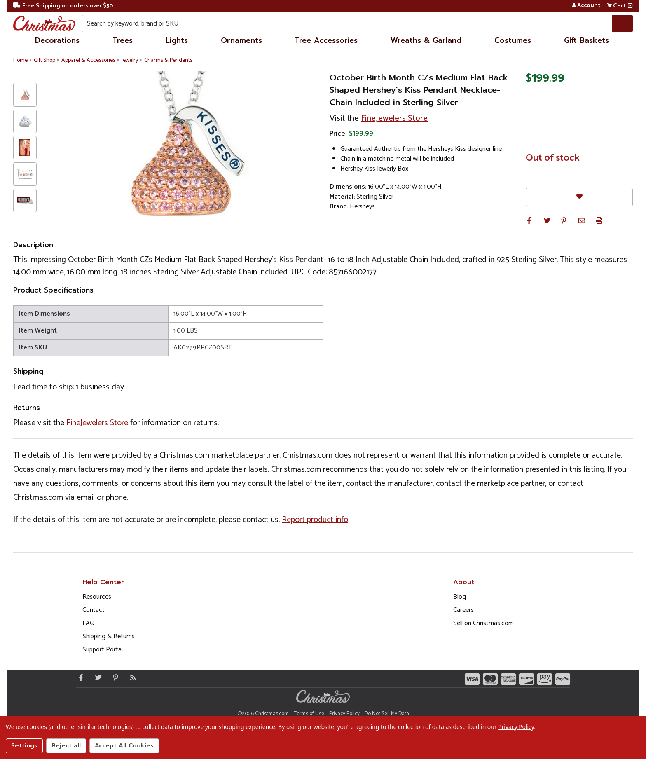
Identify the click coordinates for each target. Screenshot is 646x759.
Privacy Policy (344, 714)
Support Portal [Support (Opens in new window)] (102, 649)
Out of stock (553, 158)
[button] (529, 220)
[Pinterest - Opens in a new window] (113, 677)
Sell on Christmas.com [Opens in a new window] (483, 623)
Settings (24, 745)
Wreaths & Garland (426, 40)
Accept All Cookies (124, 745)
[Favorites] (579, 197)
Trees (122, 40)
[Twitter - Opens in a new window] (96, 677)
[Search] (622, 23)
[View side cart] (630, 5)
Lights (177, 40)
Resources (96, 596)
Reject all (66, 745)
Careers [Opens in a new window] (463, 610)
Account (586, 6)
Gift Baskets (586, 40)
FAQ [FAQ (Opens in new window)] (88, 623)
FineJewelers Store (394, 118)
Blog (459, 596)
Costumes (512, 40)
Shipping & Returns (108, 636)
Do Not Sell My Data (387, 714)
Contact (93, 610)
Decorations (57, 40)
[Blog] (131, 677)
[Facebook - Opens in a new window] (79, 677)
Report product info (315, 520)
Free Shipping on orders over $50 (63, 6)
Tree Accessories (326, 40)
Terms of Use (309, 714)
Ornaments (241, 40)
